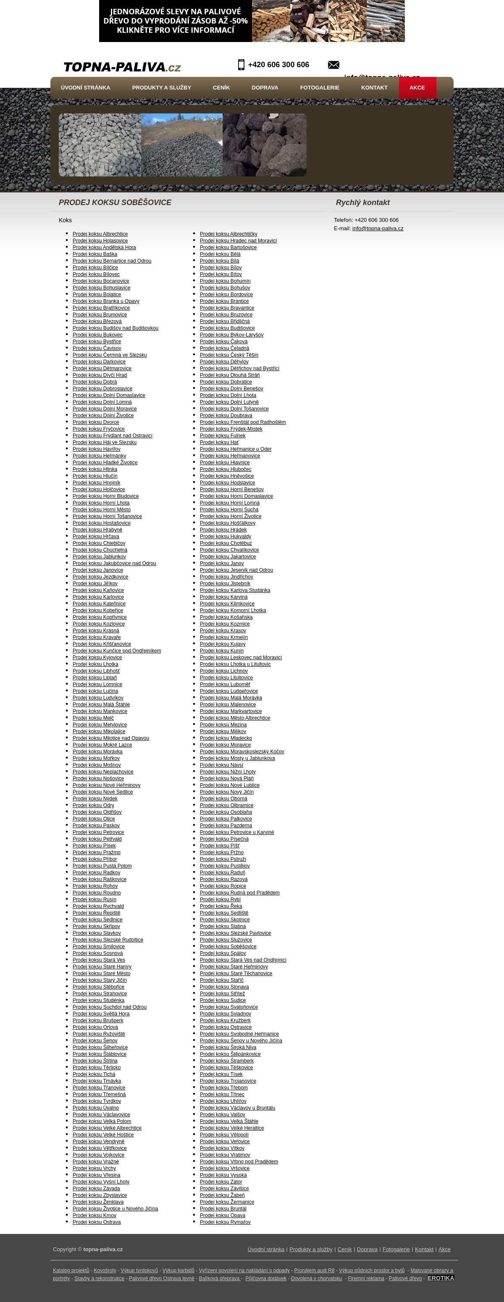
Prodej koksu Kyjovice (97, 657)
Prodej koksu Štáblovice (99, 1054)
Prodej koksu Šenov (95, 1041)
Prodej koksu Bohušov (225, 288)
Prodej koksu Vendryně (98, 1141)
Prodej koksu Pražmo (97, 852)
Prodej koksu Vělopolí (224, 1135)
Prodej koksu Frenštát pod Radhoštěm (243, 422)
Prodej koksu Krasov (223, 631)
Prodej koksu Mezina (223, 725)
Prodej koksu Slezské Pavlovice (235, 933)
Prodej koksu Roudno (97, 893)
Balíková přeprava (219, 1278)
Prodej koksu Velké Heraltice (232, 1128)
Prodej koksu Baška (95, 254)
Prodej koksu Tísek (221, 1074)
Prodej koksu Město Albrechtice (235, 718)
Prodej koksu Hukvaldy (225, 536)
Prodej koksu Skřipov (96, 926)
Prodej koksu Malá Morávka (231, 698)
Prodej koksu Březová (97, 321)
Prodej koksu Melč (93, 718)
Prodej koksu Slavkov (97, 933)
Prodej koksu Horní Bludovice (106, 496)
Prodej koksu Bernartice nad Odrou (112, 261)
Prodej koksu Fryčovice (99, 429)
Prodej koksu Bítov (221, 274)
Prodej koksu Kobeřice (98, 610)
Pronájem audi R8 (314, 1270)
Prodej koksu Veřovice (225, 1141)
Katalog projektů (71, 1270)
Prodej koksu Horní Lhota (101, 503)
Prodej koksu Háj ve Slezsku (104, 442)
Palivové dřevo (405, 1278)
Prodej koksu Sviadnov (225, 1014)
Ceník (221, 87)
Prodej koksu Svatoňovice (229, 1007)
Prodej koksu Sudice (223, 1000)
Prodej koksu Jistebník (225, 584)
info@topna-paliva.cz (378, 228)
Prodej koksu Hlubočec (226, 469)
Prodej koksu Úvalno (96, 1108)
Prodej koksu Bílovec (96, 274)
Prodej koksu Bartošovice (228, 247)
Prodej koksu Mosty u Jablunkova (237, 758)
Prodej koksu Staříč (222, 980)
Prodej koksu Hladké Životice (105, 463)
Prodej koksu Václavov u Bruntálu (237, 1108)
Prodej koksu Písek (94, 846)
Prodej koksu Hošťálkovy (228, 523)
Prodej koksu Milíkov (223, 731)
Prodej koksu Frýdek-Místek (231, 429)
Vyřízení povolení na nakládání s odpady (244, 1270)
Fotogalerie (320, 87)
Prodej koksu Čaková (223, 342)
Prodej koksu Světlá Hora (101, 1014)
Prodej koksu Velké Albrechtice (107, 1128)
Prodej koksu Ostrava (97, 1222)
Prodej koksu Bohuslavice (101, 288)
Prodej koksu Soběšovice (228, 947)
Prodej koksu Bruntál (223, 1209)
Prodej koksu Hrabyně (97, 530)
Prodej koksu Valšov (222, 1115)
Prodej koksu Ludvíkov (98, 698)
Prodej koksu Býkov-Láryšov (231, 335)
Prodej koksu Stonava (224, 987)
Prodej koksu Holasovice (100, 241)
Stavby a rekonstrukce (99, 1278)
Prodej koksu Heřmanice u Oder (236, 449)
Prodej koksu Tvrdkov (97, 1101)
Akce (417, 87)
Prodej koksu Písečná (224, 839)
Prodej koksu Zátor (221, 1182)
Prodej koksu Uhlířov (223, 1101)
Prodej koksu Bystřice (97, 342)
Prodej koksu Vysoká (223, 1175)
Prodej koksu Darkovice (99, 362)
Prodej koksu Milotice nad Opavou (111, 738)
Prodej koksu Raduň (222, 873)
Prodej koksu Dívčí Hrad (100, 375)
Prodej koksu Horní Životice (231, 516)
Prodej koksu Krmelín (224, 637)
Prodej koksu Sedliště (224, 913)
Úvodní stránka (85, 87)
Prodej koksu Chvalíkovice (229, 550)
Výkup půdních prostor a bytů (371, 1270)
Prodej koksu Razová (223, 879)
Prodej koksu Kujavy (223, 644)
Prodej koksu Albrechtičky (228, 234)
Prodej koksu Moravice (225, 745)
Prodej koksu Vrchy (94, 1168)
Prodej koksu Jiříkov (95, 584)
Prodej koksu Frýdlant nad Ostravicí (112, 436)
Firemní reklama (366, 1278)
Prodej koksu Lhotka (95, 664)
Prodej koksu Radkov (96, 873)
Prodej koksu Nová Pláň (227, 778)
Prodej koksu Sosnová (98, 953)
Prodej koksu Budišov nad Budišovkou (115, 328)
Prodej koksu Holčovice (99, 489)
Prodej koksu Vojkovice (98, 1155)
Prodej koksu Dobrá (95, 382)
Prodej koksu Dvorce (96, 422)
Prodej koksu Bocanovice (101, 281)
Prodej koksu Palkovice (226, 819)
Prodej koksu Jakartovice (228, 557)
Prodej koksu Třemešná (99, 1094)
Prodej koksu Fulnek (223, 436)
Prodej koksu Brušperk (98, 1020)
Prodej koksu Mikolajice (99, 731)
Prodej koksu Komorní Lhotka (233, 610)
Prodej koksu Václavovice (101, 1115)
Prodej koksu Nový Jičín (227, 792)
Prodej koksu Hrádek (223, 530)
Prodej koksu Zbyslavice (100, 1195)
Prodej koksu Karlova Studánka (235, 590)
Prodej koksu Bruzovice (226, 315)
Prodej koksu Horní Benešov (232, 489)
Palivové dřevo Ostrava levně (161, 1278)
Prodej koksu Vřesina (96, 1175)
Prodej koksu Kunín (222, 651)
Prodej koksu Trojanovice (228, 1081)
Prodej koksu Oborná (223, 799)
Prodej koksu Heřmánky (99, 456)
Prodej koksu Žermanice (227, 1202)
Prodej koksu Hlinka (95, 469)
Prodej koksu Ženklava (98, 1202)
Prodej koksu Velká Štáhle (229, 1121)
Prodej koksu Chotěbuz (226, 543)
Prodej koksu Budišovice (227, 328)
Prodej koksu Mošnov (97, 765)
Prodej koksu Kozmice (225, 624)
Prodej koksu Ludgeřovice (229, 691)
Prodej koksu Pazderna (226, 826)
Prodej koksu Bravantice (227, 308)
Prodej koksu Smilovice (99, 947)
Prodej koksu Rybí (220, 899)
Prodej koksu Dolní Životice (103, 415)
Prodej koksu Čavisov (97, 348)
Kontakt (374, 87)
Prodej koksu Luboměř (225, 684)
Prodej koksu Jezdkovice (100, 577)
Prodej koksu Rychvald (98, 906)
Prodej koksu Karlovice (98, 597)
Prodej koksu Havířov (97, 449)
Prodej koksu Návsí (221, 765)
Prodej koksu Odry (93, 805)
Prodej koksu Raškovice (99, 879)
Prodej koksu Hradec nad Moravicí (238, 241)
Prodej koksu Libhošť (96, 671)
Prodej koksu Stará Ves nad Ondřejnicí (243, 960)
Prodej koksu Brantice (224, 301)
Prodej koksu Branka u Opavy (106, 301)
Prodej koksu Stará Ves (99, 960)
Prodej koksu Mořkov (96, 758)
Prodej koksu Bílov (221, 268)
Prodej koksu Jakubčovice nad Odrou (114, 563)
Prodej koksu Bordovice (226, 294)
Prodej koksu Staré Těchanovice (236, 973)
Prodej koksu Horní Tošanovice (107, 516)
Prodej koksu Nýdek (95, 799)
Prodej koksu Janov (222, 563)
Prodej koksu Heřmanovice (230, 456)
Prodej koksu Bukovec (98, 335)
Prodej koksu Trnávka (97, 1081)
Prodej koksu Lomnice (97, 684)
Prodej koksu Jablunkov (99, 557)
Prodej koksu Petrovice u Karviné (237, 832)
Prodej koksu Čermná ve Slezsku (110, 355)
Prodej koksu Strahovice (100, 994)
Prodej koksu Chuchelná (100, 550)
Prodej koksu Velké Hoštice (103, 1135)
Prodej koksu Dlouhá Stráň (230, 375)
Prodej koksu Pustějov (225, 866)
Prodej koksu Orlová (95, 1027)
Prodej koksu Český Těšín (229, 355)
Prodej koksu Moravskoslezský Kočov (242, 752)
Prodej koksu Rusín (94, 899)
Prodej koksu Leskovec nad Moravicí (241, 657)
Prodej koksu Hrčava (96, 536)
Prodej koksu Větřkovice (100, 1148)
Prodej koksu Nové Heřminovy (106, 785)
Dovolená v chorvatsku (316, 1278)
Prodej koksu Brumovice (100, 315)
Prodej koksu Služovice (226, 940)
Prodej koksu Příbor (95, 859)
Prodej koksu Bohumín (225, 281)
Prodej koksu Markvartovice (231, 711)
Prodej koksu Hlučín (95, 476)
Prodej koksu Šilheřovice (100, 1047)
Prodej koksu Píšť (220, 846)
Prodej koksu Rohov (95, 886)
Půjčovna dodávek (265, 1278)
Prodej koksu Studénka (98, 1000)
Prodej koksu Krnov (94, 1215)
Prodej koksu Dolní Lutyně (229, 402)
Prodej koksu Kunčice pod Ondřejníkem (117, 651)
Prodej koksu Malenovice (228, 705)
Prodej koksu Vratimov (225, 1155)
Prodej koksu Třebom (224, 1088)
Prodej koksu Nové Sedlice (103, 792)
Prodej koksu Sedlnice (98, 920)
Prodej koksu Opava (222, 1215)
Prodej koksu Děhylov (224, 362)
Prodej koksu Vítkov (222, 1148)
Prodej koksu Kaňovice (98, 590)
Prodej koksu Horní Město (102, 510)
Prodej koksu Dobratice (226, 382)
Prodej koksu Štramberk (227, 1061)
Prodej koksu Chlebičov (99, 543)
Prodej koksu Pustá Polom (102, 866)
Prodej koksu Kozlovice (99, 624)
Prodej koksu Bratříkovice (101, 308)
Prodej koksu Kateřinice (99, 604)
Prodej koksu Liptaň (95, 678)
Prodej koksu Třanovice (99, 1088)
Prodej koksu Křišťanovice (102, 644)
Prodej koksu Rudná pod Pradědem (240, 893)
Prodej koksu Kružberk (225, 1020)
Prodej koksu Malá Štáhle (101, 705)
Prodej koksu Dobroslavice (102, 389)
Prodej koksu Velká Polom (102, 1121)
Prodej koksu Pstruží (223, 859)
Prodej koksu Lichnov (224, 671)
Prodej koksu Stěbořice (98, 987)
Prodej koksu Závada (96, 1189)
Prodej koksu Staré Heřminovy (234, 967)
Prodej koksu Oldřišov (97, 812)
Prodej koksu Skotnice (225, 920)
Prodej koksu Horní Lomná (230, 503)
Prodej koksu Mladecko (226, 738)
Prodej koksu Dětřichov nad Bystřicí (239, 368)
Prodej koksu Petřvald (97, 839)
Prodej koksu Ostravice (226, 1027)
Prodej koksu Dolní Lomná (102, 402)
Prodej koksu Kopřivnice (100, 617)
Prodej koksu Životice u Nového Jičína (115, 1209)
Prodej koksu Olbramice (226, 805)
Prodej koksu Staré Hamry (102, 967)
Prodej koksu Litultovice (226, 678)
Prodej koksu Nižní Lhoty (228, 772)
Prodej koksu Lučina (95, 691)
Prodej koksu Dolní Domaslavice (109, 395)
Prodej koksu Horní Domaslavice (236, 496)
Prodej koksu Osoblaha (226, 812)
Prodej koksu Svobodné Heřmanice (239, 1034)
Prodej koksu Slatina (223, 926)
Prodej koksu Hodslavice (227, 483)
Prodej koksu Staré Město (101, 973)
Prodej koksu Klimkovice (227, 604)
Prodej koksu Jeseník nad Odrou (236, 570)
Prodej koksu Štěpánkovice (230, 1054)
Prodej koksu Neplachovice (103, 772)
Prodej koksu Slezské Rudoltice (108, 940)
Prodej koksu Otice (94, 819)
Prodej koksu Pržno (222, 852)
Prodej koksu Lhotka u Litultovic (235, 664)
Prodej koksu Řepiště (96, 913)
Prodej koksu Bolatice (97, 294)
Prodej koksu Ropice (223, 886)
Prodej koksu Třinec (222, 1094)
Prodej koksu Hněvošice (227, 476)
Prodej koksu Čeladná (224, 348)
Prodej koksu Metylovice (100, 725)
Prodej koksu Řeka (221, 906)
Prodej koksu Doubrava (226, 415)
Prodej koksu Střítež (222, 994)
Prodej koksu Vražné (96, 1162)
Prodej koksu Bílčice (95, 268)
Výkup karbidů (178, 1270)
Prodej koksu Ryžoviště (99, 1034)
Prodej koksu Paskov (96, 826)
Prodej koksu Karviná (223, 597)
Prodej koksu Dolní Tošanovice (234, 409)
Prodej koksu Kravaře (97, 637)
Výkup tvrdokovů (139, 1270)
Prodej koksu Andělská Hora (104, 247)
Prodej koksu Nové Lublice (230, 785)
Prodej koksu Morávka (98, 752)
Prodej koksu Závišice (224, 1189)
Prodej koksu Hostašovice (102, 523)
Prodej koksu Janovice (98, 570)
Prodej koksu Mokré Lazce (102, 745)
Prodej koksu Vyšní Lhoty (101, 1182)
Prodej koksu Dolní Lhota (228, 395)
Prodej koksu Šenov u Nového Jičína (241, 1041)
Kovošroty (105, 1270)
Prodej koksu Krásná (96, 631)
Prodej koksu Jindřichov (226, 577)
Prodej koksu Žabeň (222, 1195)
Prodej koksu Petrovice (98, 832)
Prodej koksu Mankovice (100, 711)
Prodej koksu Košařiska (226, 617)
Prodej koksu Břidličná (225, 321)
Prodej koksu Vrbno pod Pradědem (239, 1162)
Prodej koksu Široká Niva (228, 1047)
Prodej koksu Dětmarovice (102, 368)
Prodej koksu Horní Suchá (229, 510)
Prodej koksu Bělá (220, 254)
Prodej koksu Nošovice (98, 778)
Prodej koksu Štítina (95, 1061)
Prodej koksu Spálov (223, 953)
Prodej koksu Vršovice (224, 1168)
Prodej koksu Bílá (219, 261)
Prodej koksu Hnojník (96, 483)
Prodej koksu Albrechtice (100, 234)
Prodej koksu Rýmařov (225, 1222)
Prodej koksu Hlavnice (225, 463)
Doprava (265, 87)
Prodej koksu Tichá (94, 1074)
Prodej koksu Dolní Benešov (231, 389)
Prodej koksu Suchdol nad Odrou (110, 1007)
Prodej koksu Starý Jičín (100, 980)
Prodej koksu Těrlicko (97, 1068)
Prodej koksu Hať (219, 442)
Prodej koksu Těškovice (226, 1068)
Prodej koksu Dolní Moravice (105, 409)
